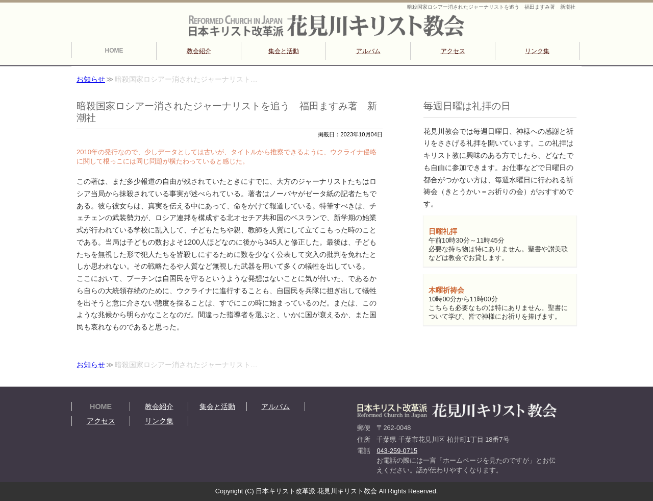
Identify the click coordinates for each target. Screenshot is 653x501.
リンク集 (537, 51)
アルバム (368, 51)
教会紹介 (199, 51)
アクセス (453, 51)
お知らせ (91, 79)
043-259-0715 (396, 451)
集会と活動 (283, 51)
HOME (114, 50)
